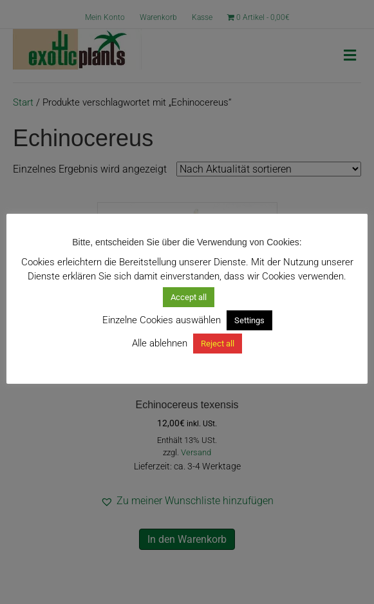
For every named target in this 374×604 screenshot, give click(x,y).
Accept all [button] (189, 297)
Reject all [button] (217, 343)
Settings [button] (249, 320)
